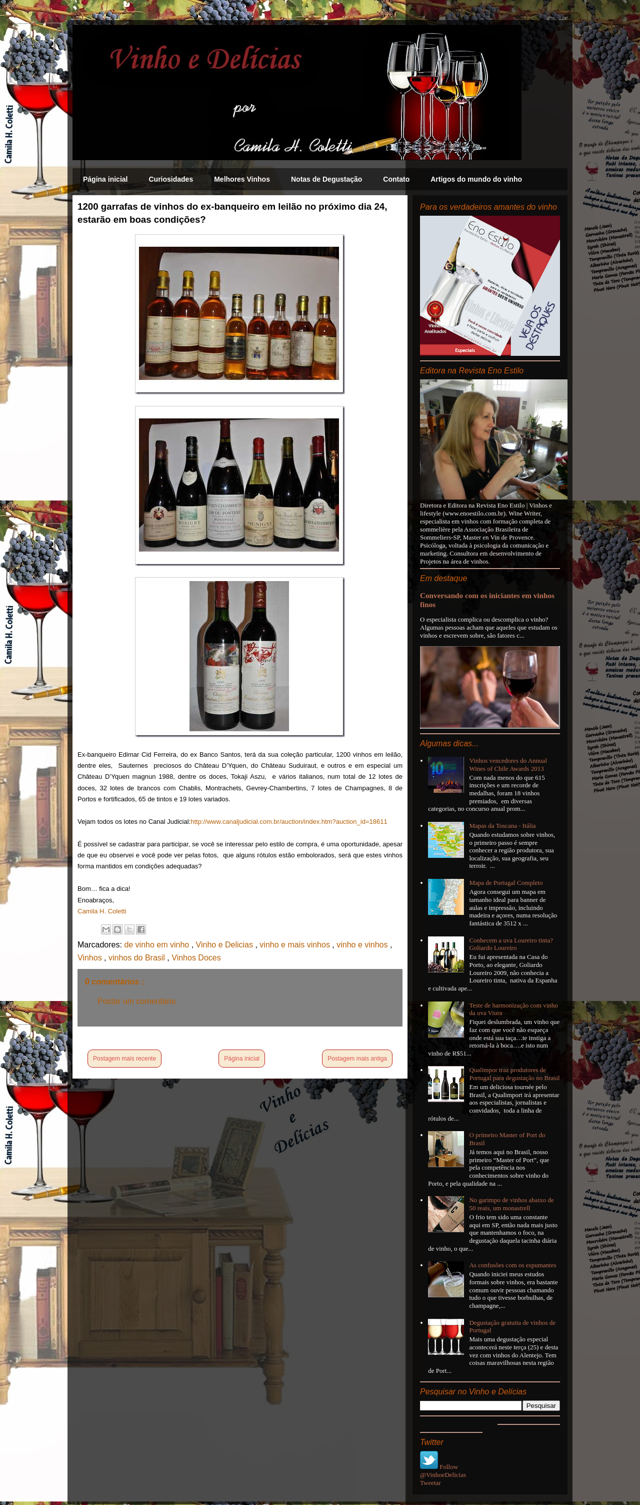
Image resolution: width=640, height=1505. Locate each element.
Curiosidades (170, 179)
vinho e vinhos (363, 944)
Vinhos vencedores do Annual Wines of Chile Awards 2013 (508, 764)
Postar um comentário (137, 1001)
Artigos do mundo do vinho (476, 179)
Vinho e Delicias (226, 944)
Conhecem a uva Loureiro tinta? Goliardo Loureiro (511, 944)
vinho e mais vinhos (296, 944)
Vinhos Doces (196, 957)
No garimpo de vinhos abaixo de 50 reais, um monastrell (511, 1204)
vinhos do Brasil (137, 957)
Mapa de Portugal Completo (505, 882)
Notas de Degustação (326, 179)
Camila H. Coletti (102, 911)
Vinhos (91, 957)
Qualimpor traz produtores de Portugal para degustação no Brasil (514, 1074)
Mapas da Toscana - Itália (502, 825)
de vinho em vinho (157, 944)
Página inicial (105, 179)
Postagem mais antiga (357, 1058)
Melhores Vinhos (242, 179)
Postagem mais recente (124, 1058)
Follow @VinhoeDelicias (443, 1470)
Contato (396, 179)
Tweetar (430, 1482)
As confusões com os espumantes (512, 1265)
